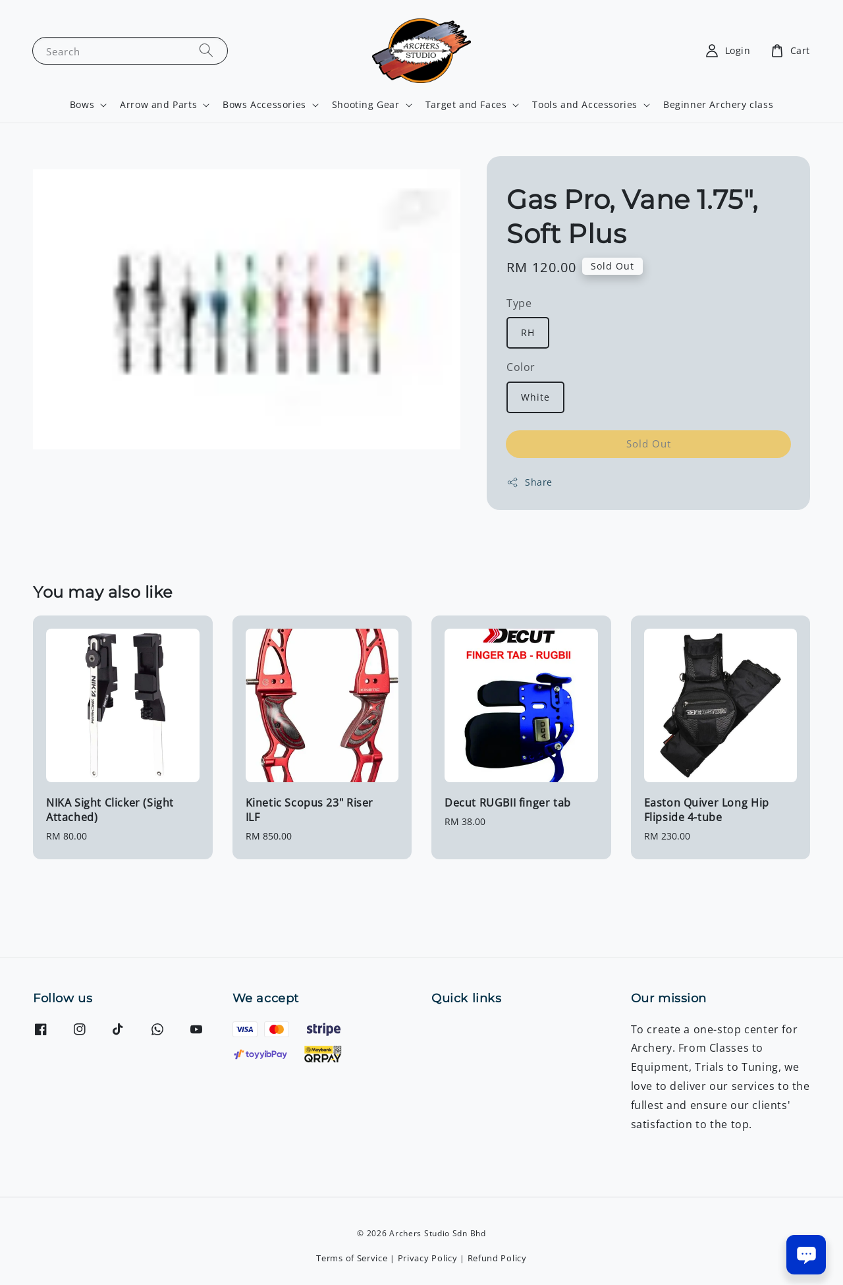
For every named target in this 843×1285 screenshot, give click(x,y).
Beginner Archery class (718, 104)
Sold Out (648, 443)
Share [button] (529, 482)
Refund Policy (497, 1258)
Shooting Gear (366, 105)
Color (520, 367)
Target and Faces (466, 105)
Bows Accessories (264, 105)
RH (528, 332)
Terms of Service (351, 1258)
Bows (82, 105)
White (535, 397)
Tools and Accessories (585, 105)
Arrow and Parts (158, 105)
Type (518, 303)
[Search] (206, 50)
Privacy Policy (428, 1258)
